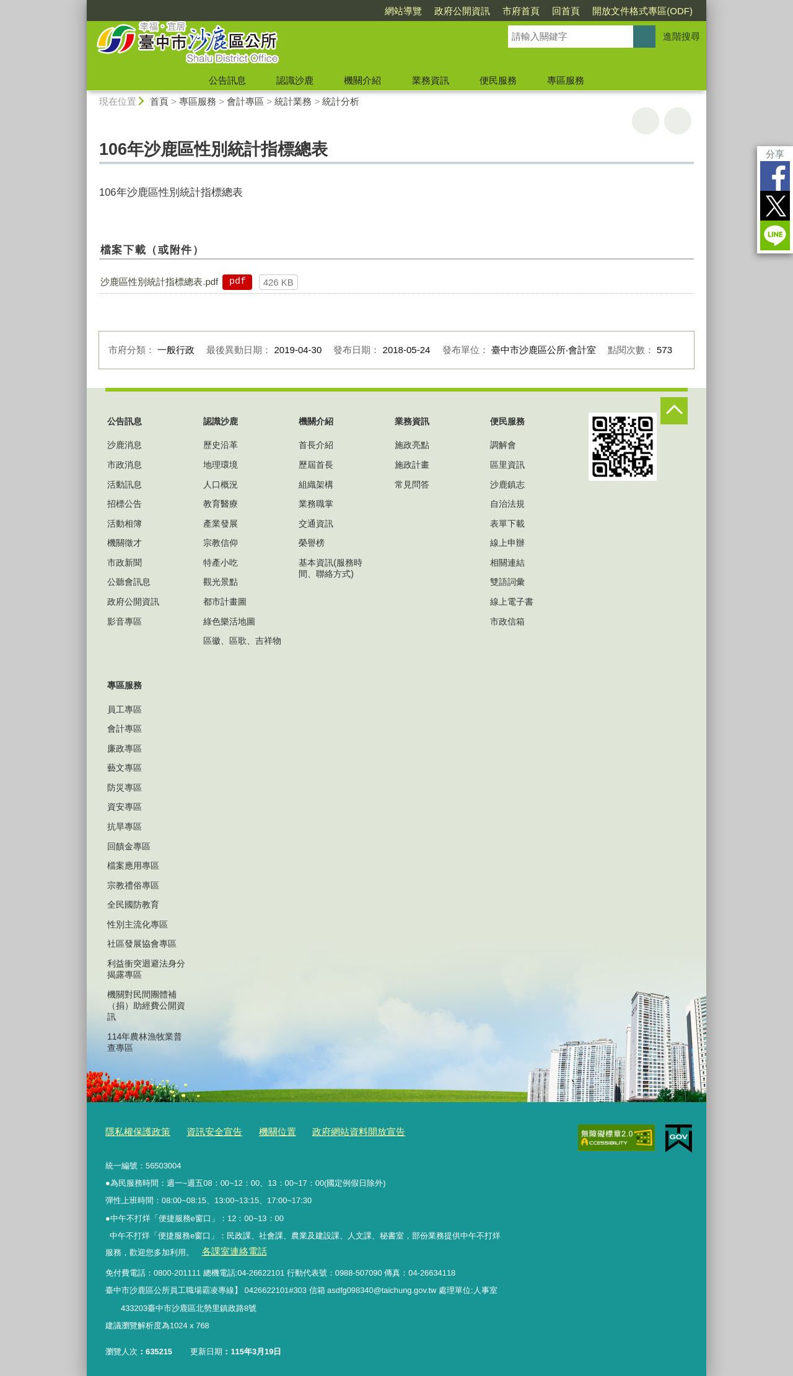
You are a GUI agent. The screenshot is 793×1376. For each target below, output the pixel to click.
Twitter (775, 206)
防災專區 (124, 787)
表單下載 (507, 523)
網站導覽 (403, 11)
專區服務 (565, 80)
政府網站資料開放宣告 (331, 1129)
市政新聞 (124, 562)
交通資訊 (316, 523)
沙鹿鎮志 (507, 484)
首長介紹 (316, 445)
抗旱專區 (124, 826)
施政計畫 (412, 465)
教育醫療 (220, 504)
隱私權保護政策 (133, 1129)
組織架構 (316, 484)
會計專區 (245, 101)
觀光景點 (220, 582)
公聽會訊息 (129, 582)
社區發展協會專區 (142, 944)
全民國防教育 (133, 904)
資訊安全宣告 (202, 1129)
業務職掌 (316, 504)
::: (81, 5)
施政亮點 (412, 445)
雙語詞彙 (507, 582)
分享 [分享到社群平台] (775, 154)
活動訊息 (124, 484)
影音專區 (124, 621)
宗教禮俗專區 (133, 885)
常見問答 (412, 484)
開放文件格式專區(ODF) (642, 11)
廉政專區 (124, 748)
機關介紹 (362, 80)
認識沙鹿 (294, 80)
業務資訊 (430, 80)
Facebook (775, 176)
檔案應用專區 (133, 865)
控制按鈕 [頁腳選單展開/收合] (674, 410)
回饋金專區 (129, 846)
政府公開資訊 (462, 11)
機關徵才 (124, 543)
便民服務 (498, 80)
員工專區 (124, 709)
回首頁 (566, 11)
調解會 (503, 445)
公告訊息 (227, 80)
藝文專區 (124, 768)
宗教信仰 (220, 543)
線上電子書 (511, 602)
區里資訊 (507, 465)
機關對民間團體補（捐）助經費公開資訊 (146, 1005)
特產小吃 (220, 562)
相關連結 (507, 562)
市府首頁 (521, 11)
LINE (775, 235)
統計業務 (293, 101)
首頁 (159, 101)
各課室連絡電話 (229, 1246)
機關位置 (259, 1129)
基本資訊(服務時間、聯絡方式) (330, 568)
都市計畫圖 (225, 602)
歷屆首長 (316, 465)
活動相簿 (124, 523)
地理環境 (220, 465)
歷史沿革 (220, 445)
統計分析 (340, 101)
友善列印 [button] (645, 120)
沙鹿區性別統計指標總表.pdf (159, 281)
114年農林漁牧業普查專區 (144, 1042)
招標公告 (124, 504)
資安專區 (124, 807)
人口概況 (220, 484)
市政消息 (124, 465)
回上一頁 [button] (677, 120)
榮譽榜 (312, 543)
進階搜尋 (681, 36)
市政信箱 (507, 621)
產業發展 (220, 523)
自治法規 (507, 504)
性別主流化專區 (137, 924)
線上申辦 (507, 543)
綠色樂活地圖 (229, 621)
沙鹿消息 (124, 445)
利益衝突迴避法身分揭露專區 (146, 968)
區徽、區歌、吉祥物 (242, 641)
